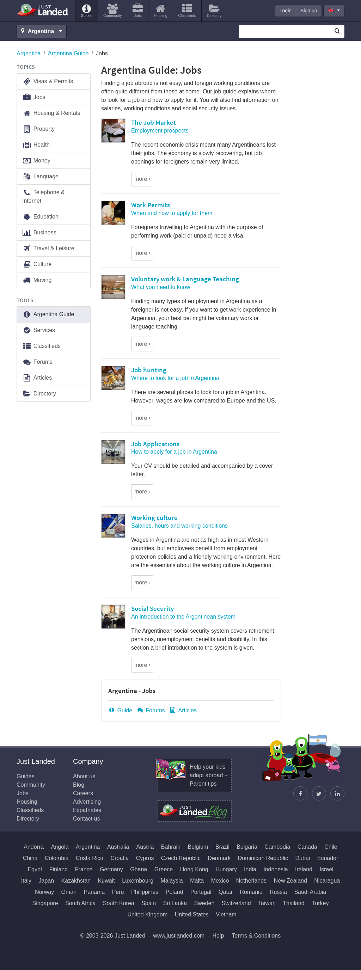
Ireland (303, 869)
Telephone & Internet (43, 196)
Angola (60, 847)
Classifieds (41, 346)
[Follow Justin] (319, 793)
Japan (46, 881)
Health (36, 145)
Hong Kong (194, 869)
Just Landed (43, 11)
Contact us (86, 819)
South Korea (118, 903)
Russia (278, 892)
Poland (174, 892)
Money (36, 161)
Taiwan (267, 903)
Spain (148, 903)
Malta (197, 881)
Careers (83, 793)
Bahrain (170, 847)
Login (286, 10)
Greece (163, 869)
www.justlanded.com (178, 936)
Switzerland (236, 903)
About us (84, 776)
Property (38, 129)
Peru (118, 892)
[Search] (337, 31)
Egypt (34, 869)
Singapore (45, 903)
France (84, 869)
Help (218, 936)
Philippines (144, 892)
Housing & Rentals (51, 113)
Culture (36, 264)
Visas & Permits (47, 81)
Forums (151, 710)
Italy (26, 881)
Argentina (29, 53)
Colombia (57, 858)
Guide (120, 710)
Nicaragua (327, 881)
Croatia (120, 858)
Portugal (201, 892)
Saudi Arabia (310, 892)
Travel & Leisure (48, 248)
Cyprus (145, 858)
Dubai (302, 858)
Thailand (293, 903)
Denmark (219, 858)
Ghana (138, 869)
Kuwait (106, 881)
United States (192, 914)
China (30, 858)
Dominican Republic (263, 858)
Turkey (320, 903)
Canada (307, 847)
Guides (26, 776)
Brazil (222, 847)
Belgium (198, 847)
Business (39, 233)
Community (31, 785)
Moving (36, 280)
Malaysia (172, 881)
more (140, 179)
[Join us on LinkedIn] (337, 793)
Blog (78, 785)
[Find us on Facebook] (300, 793)
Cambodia (277, 847)
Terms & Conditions (256, 936)
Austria (145, 847)
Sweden (204, 903)
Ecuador (327, 858)
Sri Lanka (175, 903)
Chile (330, 847)
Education (40, 217)
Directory (39, 394)
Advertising (87, 802)
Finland (58, 869)
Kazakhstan (76, 881)
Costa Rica (89, 858)
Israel (326, 869)
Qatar (226, 892)
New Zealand (290, 881)
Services (38, 330)
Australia (118, 847)
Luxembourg (137, 881)
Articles (183, 710)
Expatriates (87, 810)
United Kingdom (147, 914)
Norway (44, 892)
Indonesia (275, 869)
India (250, 869)
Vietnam (226, 914)
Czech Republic (181, 858)
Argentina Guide (68, 53)
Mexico (220, 881)
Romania (251, 892)
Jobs (33, 97)
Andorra (34, 847)
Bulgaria (247, 847)
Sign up (308, 10)
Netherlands (251, 881)
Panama (94, 892)
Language (40, 176)
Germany (111, 869)
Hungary (226, 869)
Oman (69, 892)
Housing (27, 802)
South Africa (80, 903)
